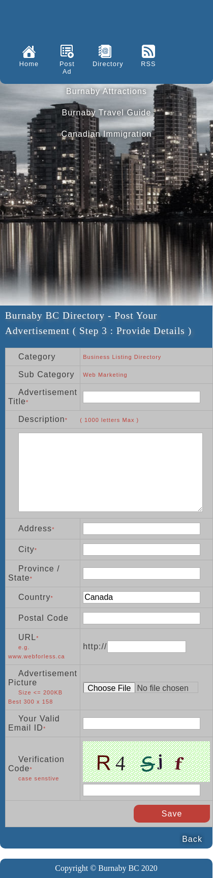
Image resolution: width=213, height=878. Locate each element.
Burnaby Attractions (106, 91)
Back (192, 839)
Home (29, 64)
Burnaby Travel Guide (106, 112)
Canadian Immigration (107, 134)
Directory (105, 64)
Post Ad (67, 67)
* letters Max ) (102, 420)
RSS (148, 64)
